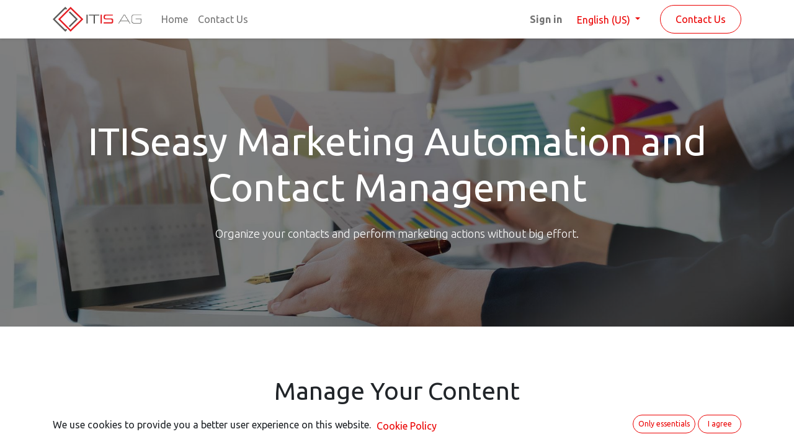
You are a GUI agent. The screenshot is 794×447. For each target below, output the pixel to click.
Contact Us (701, 19)
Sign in (546, 19)
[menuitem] (174, 19)
